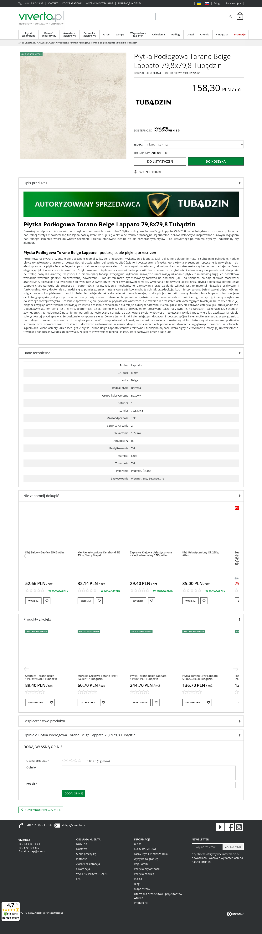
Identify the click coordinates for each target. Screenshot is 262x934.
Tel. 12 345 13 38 (29, 843)
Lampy (120, 34)
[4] (76, 761)
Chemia (204, 34)
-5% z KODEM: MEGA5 (31, 54)
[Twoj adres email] (207, 847)
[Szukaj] (230, 16)
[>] (236, 556)
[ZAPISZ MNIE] (233, 847)
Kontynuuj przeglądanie (41, 810)
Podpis (31, 783)
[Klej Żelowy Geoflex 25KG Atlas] (50, 552)
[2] (68, 761)
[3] (72, 761)
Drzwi (190, 34)
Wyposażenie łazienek (138, 34)
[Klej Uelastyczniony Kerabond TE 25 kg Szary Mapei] (105, 554)
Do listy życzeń (160, 161)
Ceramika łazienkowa (89, 34)
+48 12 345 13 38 (34, 3)
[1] (64, 761)
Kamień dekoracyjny (49, 34)
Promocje (239, 34)
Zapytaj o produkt (150, 172)
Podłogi (175, 34)
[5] (79, 761)
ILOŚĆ (138, 144)
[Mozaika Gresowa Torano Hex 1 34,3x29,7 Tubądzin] (104, 677)
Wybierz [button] (39, 601)
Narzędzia (222, 34)
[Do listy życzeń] (52, 600)
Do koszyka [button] (41, 702)
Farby (106, 34)
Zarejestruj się (233, 3)
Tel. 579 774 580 (28, 847)
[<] (26, 556)
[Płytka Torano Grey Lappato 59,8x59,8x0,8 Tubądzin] (205, 677)
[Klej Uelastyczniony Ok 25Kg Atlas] (206, 554)
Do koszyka (216, 161)
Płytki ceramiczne (28, 34)
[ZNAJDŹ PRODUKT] (191, 16)
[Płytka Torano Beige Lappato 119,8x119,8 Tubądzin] (154, 677)
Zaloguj (218, 3)
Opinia (31, 767)
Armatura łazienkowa (69, 34)
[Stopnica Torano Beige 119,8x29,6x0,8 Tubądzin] (47, 677)
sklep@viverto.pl (73, 825)
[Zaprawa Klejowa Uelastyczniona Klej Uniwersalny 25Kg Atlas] (157, 554)
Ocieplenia (158, 34)
